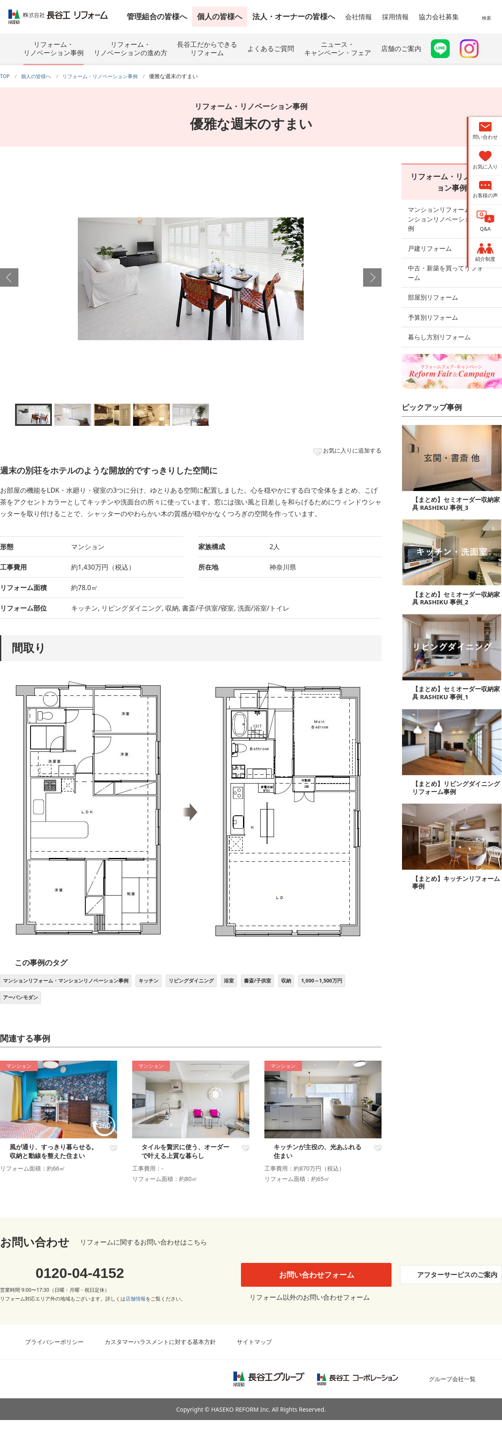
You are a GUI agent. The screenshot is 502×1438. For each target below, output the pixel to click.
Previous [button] (9, 277)
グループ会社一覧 (452, 1397)
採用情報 (395, 16)
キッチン (173, 985)
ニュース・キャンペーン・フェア (337, 48)
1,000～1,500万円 (27, 1004)
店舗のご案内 (401, 48)
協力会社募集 (439, 16)
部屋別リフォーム (433, 276)
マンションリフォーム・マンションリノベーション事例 (77, 985)
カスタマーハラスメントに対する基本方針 (160, 1360)
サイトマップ (254, 1360)
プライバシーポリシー (54, 1360)
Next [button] (372, 277)
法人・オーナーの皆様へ (293, 16)
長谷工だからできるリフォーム (207, 48)
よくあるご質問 (270, 48)
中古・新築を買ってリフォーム (452, 256)
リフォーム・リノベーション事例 (53, 48)
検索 (486, 23)
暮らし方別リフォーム (439, 315)
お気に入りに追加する (346, 451)
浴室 (267, 985)
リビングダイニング (223, 985)
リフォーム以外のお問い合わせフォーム (307, 1315)
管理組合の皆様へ (157, 16)
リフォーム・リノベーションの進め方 (130, 48)
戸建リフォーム (430, 236)
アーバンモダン (83, 1004)
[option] (191, 278)
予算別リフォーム (433, 296)
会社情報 (358, 16)
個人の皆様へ (219, 16)
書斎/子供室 (301, 985)
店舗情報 (136, 1316)
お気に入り (112, 1157)
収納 (334, 985)
